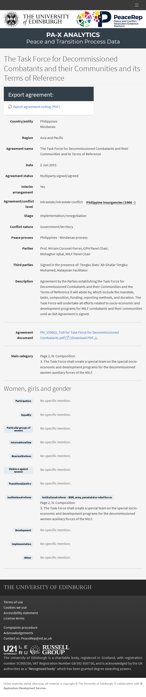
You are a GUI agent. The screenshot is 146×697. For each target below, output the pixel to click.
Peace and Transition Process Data (73, 41)
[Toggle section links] (136, 5)
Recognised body (42, 668)
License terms (14, 618)
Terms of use (13, 602)
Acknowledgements (18, 633)
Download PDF (84, 337)
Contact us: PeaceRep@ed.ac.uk (28, 638)
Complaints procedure (21, 627)
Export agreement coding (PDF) (36, 106)
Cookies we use (15, 607)
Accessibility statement (21, 612)
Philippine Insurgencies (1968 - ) (111, 202)
